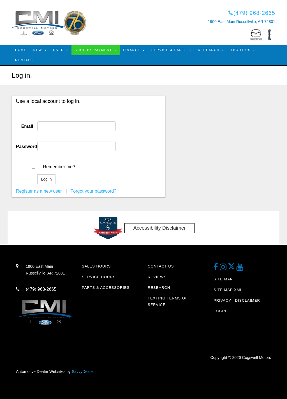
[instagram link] (224, 269)
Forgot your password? (93, 191)
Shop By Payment (95, 50)
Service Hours (98, 277)
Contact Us (161, 266)
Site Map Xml (228, 290)
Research (211, 50)
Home (21, 50)
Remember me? (59, 166)
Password (26, 146)
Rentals (24, 60)
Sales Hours (96, 266)
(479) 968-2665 (251, 13)
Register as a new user (39, 191)
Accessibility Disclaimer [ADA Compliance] (159, 228)
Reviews (157, 277)
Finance (134, 50)
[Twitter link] (232, 269)
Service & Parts (171, 50)
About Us (243, 50)
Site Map (223, 279)
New (40, 50)
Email (27, 126)
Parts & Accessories (105, 287)
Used (60, 50)
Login (220, 311)
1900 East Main (49, 270)
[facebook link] (217, 269)
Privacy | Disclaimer (237, 300)
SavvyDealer (83, 371)
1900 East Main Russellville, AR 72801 (241, 22)
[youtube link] (239, 269)
